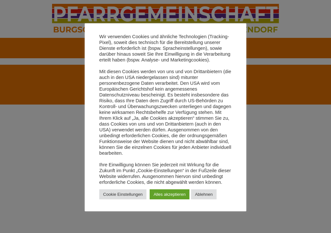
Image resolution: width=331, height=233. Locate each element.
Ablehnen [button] (204, 194)
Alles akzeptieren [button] (170, 194)
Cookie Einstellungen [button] (123, 194)
